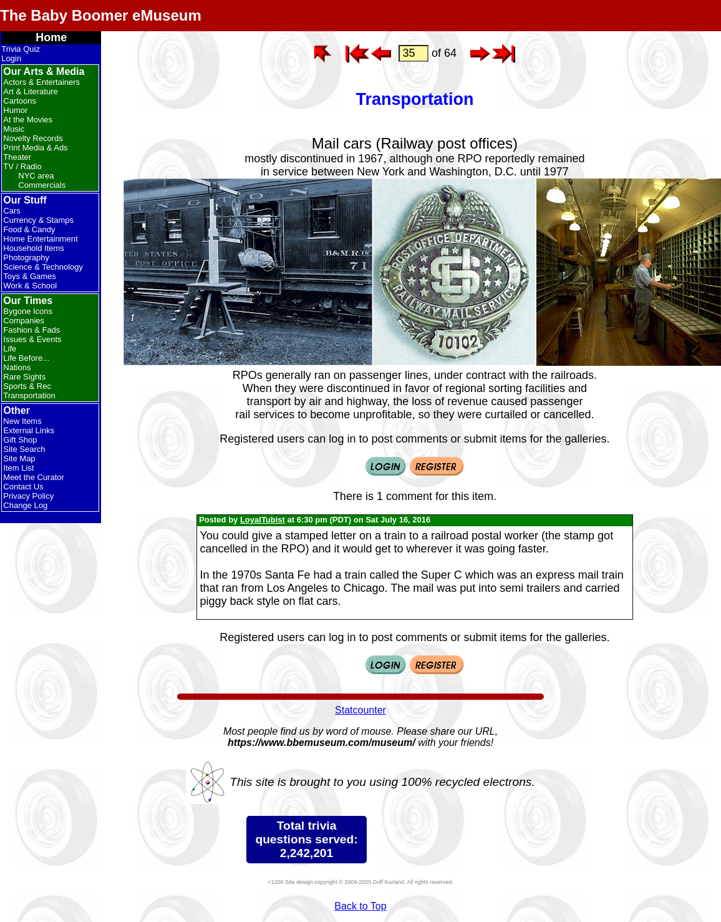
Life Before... (26, 358)
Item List (18, 468)
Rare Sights (24, 376)
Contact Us (23, 486)
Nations (17, 367)
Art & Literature (30, 91)
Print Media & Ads (35, 147)
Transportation (29, 395)
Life (9, 348)
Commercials (41, 185)
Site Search (24, 449)
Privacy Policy (28, 496)
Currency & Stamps (38, 220)
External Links (28, 430)
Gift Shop (20, 439)
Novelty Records (32, 138)
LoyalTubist (262, 519)
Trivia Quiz (20, 49)
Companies (23, 320)
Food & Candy (29, 229)
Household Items (33, 248)
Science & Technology (43, 267)
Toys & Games (29, 276)
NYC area (36, 175)
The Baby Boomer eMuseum (100, 15)
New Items (22, 421)
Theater (17, 157)
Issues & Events (32, 339)
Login (11, 58)
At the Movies (27, 119)
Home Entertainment (40, 238)
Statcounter (360, 710)
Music (13, 129)
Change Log (25, 505)
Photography (26, 257)
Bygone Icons (27, 311)
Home (51, 37)
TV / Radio (22, 166)
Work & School (30, 285)
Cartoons (19, 100)
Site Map (19, 458)
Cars (11, 210)
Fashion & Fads (31, 330)
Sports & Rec (27, 386)
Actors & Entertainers (41, 82)
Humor (15, 110)
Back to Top (360, 906)
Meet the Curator (33, 477)
